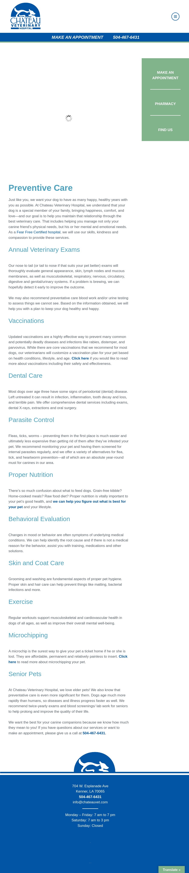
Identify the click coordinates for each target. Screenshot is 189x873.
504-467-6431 (126, 37)
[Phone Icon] (112, 37)
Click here (80, 358)
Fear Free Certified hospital (38, 232)
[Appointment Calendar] (51, 37)
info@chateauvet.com (90, 802)
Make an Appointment (77, 37)
